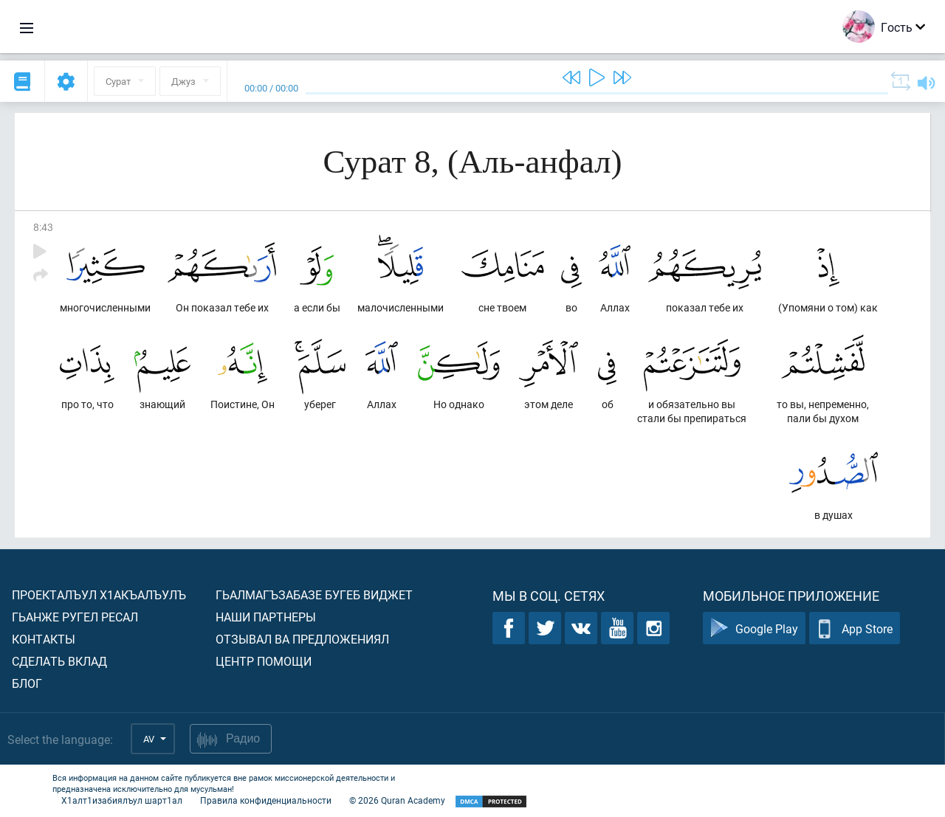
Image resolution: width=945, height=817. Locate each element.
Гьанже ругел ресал (75, 616)
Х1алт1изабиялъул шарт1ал (121, 800)
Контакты (43, 639)
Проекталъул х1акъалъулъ (99, 594)
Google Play (754, 628)
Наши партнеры (266, 616)
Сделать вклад (59, 661)
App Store (855, 628)
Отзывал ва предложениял (302, 639)
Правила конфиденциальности (265, 800)
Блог (27, 683)
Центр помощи (264, 661)
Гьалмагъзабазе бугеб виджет (314, 594)
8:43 (43, 227)
